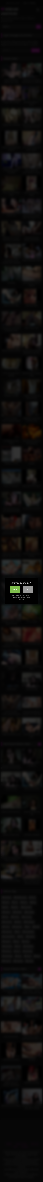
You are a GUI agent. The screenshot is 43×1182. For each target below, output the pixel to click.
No (28, 589)
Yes (15, 589)
